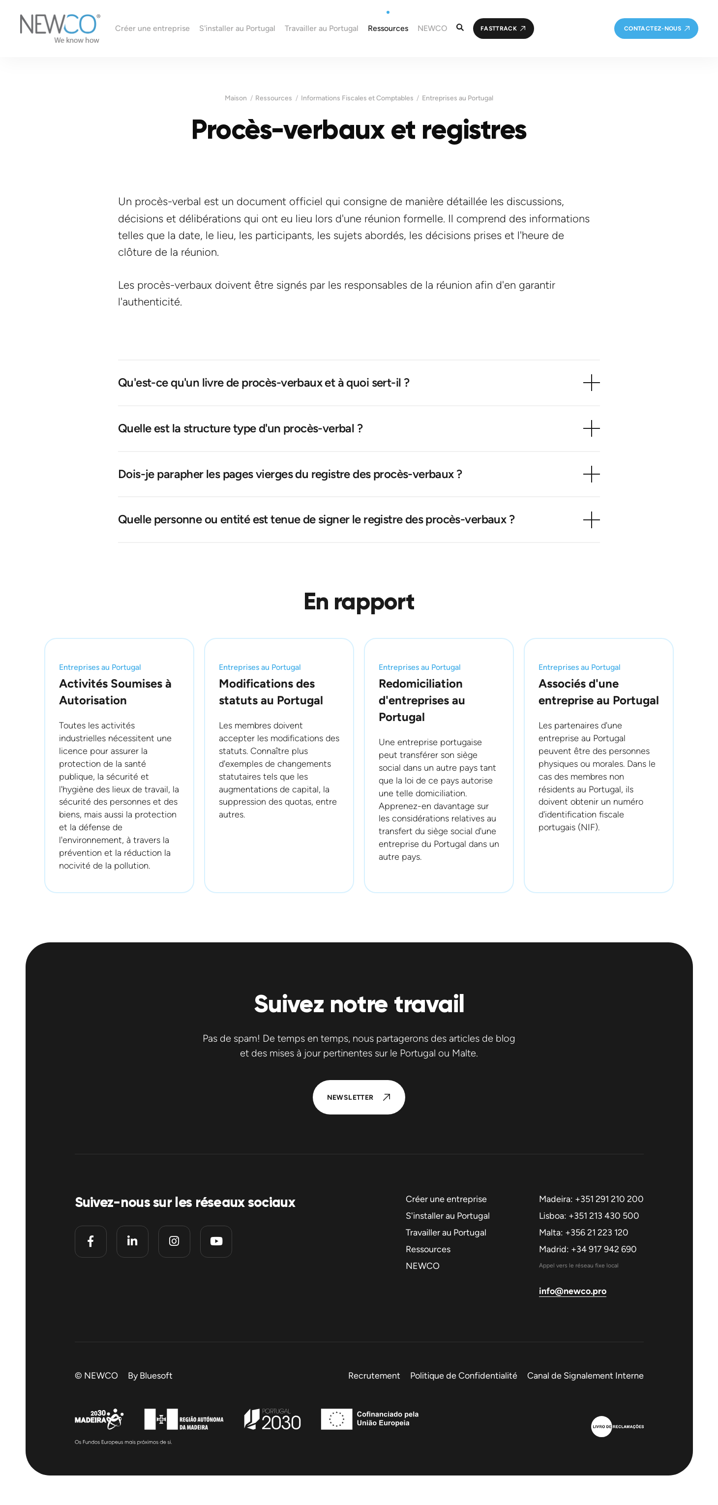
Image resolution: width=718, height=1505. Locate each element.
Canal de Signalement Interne (585, 1375)
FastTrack (498, 28)
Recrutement (374, 1375)
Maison (236, 98)
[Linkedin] (133, 1242)
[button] (359, 383)
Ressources (273, 98)
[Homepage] (50, 28)
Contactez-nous (652, 28)
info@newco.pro (572, 1291)
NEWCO (423, 1266)
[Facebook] (91, 1242)
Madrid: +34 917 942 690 (588, 1249)
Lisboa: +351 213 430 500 (589, 1215)
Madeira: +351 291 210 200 (591, 1199)
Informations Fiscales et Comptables (357, 98)
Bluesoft (156, 1375)
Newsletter (350, 1097)
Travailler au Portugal (446, 1232)
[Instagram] (174, 1242)
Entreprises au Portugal (457, 98)
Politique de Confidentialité (463, 1375)
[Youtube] (216, 1242)
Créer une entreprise (446, 1199)
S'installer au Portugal (448, 1215)
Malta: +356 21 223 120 (583, 1232)
